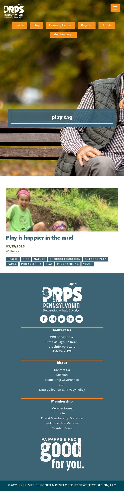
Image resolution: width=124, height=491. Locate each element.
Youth (88, 263)
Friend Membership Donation (62, 418)
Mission (62, 374)
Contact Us (62, 370)
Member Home (62, 408)
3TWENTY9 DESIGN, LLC (97, 485)
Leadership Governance (62, 379)
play (49, 263)
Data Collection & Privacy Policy (62, 389)
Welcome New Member (62, 423)
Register (86, 25)
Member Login (63, 34)
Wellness (12, 251)
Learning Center (60, 25)
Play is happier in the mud (40, 238)
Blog (36, 25)
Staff (62, 384)
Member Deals (62, 428)
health (13, 259)
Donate (107, 25)
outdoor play (95, 259)
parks (12, 263)
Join (62, 413)
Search (19, 25)
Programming (68, 263)
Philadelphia (31, 263)
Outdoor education (64, 259)
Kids (26, 259)
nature (39, 259)
